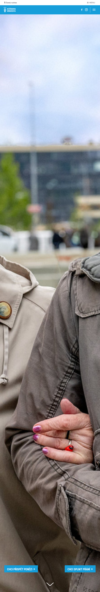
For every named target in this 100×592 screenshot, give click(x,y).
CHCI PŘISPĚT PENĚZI (19, 569)
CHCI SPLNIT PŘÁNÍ (78, 569)
